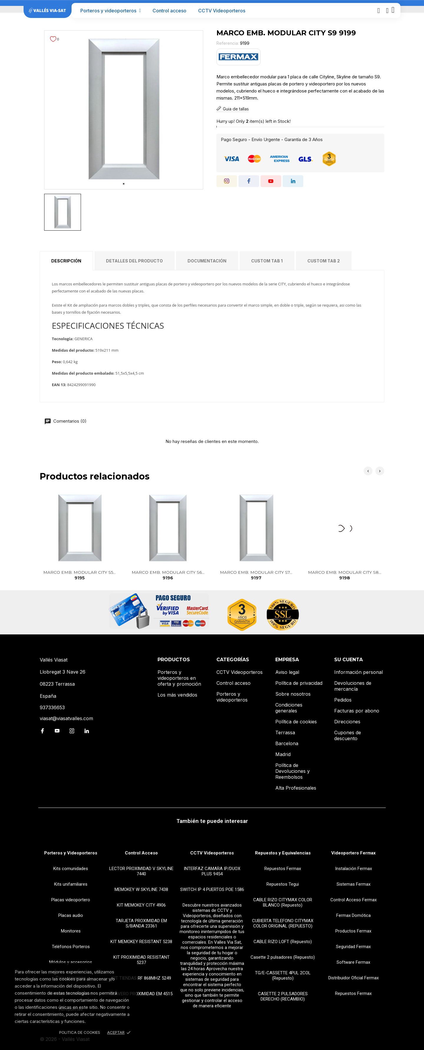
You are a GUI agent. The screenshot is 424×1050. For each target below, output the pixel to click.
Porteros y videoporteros (110, 11)
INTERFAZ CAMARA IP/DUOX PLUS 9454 (212, 871)
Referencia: (227, 43)
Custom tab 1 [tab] (267, 260)
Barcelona (286, 743)
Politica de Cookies (79, 1032)
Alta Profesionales (295, 788)
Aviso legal (287, 672)
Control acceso (169, 11)
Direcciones (347, 722)
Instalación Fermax (353, 868)
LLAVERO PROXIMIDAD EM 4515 (141, 993)
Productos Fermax (353, 931)
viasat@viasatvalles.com (66, 718)
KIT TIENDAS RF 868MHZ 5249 (141, 978)
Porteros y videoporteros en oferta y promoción (179, 678)
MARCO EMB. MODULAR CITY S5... (79, 575)
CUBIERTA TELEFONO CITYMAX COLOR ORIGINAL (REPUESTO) (282, 923)
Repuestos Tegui (282, 884)
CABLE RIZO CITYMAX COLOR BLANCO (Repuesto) (282, 902)
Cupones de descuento (347, 735)
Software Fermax (353, 962)
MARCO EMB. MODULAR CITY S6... (168, 575)
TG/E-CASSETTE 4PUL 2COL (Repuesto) (283, 975)
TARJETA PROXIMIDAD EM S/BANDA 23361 (141, 923)
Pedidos (343, 700)
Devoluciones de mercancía (352, 686)
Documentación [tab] (207, 260)
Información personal (358, 672)
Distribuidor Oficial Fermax (353, 977)
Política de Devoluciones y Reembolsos (292, 771)
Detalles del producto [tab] (134, 260)
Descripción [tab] (66, 260)
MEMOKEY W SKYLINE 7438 (141, 889)
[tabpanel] (123, 109)
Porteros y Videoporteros (70, 853)
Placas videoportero (70, 899)
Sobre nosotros (293, 694)
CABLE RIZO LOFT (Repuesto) (283, 941)
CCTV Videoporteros (221, 11)
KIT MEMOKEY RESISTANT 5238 (141, 941)
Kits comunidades (70, 868)
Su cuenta (348, 659)
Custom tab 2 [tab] (323, 260)
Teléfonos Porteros (71, 946)
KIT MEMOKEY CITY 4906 (141, 905)
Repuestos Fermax (282, 868)
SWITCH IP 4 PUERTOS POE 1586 (212, 889)
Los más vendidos (177, 695)
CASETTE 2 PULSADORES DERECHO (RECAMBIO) (283, 996)
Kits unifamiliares (70, 884)
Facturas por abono (356, 711)
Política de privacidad (298, 683)
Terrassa (285, 732)
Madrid (283, 754)
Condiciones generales (288, 708)
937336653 (52, 707)
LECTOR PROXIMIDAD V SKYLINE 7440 (141, 871)
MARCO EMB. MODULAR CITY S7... (256, 575)
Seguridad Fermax (353, 946)
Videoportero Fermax (353, 853)
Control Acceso (141, 853)
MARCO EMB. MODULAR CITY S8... (344, 575)
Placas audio (70, 915)
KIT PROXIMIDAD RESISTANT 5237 (141, 960)
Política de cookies (296, 722)
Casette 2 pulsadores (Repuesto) (283, 957)
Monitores (71, 931)
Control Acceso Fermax (353, 899)
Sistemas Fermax (353, 884)
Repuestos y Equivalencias (283, 853)
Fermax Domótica (353, 915)
